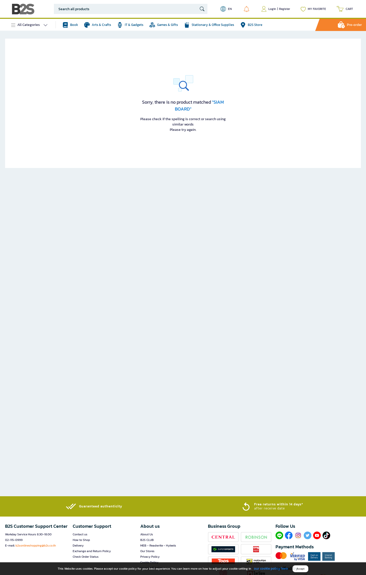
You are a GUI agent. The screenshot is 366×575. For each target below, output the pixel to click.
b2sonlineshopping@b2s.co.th (36, 545)
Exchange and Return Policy (92, 551)
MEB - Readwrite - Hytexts (158, 545)
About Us (146, 534)
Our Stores (147, 551)
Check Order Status (86, 556)
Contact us (80, 534)
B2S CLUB (147, 540)
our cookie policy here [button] (271, 568)
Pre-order (354, 24)
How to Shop (81, 540)
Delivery (78, 545)
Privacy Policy (150, 556)
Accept (300, 569)
